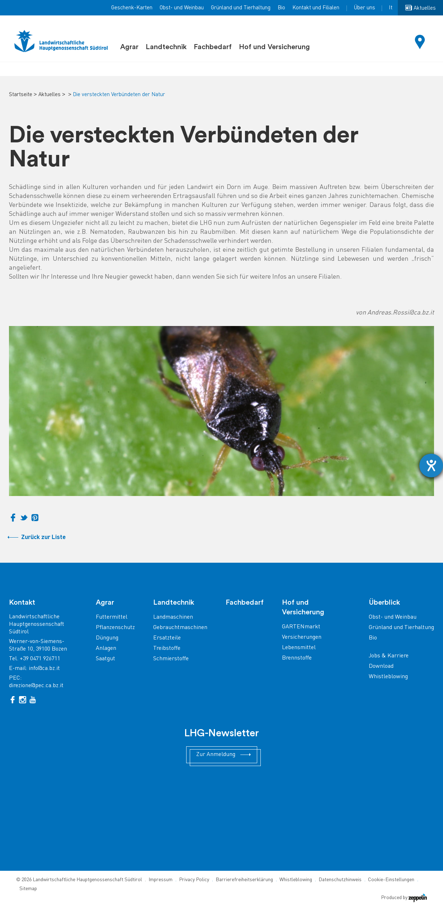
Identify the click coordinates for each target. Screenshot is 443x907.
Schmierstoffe (171, 659)
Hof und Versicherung (274, 47)
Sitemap (28, 889)
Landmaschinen (173, 617)
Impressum (161, 880)
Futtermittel (111, 617)
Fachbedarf (213, 47)
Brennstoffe (297, 658)
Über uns (364, 7)
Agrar (129, 47)
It (390, 7)
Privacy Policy (194, 880)
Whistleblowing (388, 677)
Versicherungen (301, 637)
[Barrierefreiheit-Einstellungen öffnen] (431, 465)
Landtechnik (166, 47)
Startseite (20, 94)
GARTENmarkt (301, 627)
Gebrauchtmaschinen (180, 627)
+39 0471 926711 (40, 659)
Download (381, 666)
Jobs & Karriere (389, 656)
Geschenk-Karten (131, 7)
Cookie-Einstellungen (391, 880)
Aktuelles (49, 94)
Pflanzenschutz (115, 627)
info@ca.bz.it (44, 668)
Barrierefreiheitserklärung (244, 880)
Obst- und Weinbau (182, 7)
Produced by (404, 898)
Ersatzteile (167, 638)
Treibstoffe (166, 648)
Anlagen (106, 648)
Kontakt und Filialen (315, 7)
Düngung (107, 638)
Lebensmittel (299, 648)
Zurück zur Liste (43, 537)
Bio (281, 7)
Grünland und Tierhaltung (240, 7)
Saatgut (105, 659)
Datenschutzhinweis (340, 880)
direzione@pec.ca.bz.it (36, 686)
